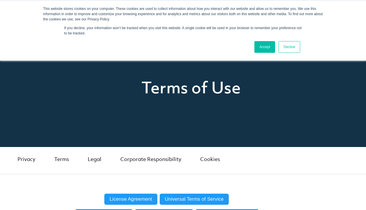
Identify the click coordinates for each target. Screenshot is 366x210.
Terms (61, 159)
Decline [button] (289, 47)
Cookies (210, 159)
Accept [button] (264, 47)
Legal (94, 159)
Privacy (26, 159)
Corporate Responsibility (150, 159)
